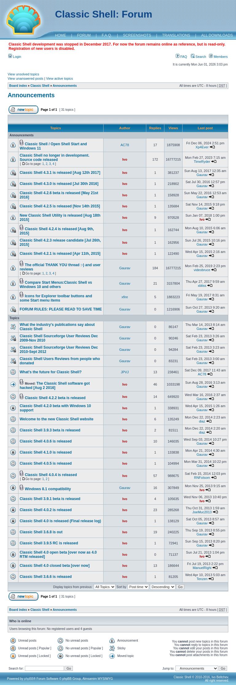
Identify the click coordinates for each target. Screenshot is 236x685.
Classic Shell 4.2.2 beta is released (55, 398)
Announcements (65, 85)
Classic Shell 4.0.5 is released (46, 463)
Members (218, 56)
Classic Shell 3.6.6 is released (46, 577)
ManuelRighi (202, 568)
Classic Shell (39, 85)
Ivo (124, 159)
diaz (202, 421)
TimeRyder (202, 161)
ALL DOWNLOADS (217, 35)
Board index (18, 85)
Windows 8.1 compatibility (48, 489)
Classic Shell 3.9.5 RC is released (49, 543)
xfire (125, 297)
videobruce (202, 270)
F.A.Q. (107, 35)
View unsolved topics (23, 74)
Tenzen (202, 579)
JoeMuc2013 (202, 512)
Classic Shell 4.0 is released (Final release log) (60, 521)
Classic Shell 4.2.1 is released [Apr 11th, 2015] (60, 253)
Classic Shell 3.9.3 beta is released (50, 430)
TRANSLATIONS (176, 35)
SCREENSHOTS (137, 35)
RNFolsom (202, 477)
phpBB (28, 678)
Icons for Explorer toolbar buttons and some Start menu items (56, 298)
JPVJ (125, 372)
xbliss (202, 285)
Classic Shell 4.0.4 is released (51, 475)
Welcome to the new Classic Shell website (56, 419)
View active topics (59, 78)
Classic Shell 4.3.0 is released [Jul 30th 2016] (59, 184)
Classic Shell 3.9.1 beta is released (50, 499)
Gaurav (201, 175)
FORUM (84, 35)
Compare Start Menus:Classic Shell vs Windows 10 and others (56, 284)
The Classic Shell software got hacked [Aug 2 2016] (55, 385)
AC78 (124, 145)
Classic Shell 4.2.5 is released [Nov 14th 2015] (60, 206)
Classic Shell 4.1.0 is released (46, 452)
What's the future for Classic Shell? (51, 372)
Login (14, 56)
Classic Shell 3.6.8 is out (41, 532)
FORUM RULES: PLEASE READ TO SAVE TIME (61, 309)
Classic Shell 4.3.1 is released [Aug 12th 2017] (60, 172)
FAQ (181, 56)
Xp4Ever (201, 147)
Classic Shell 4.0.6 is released (46, 441)
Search (198, 56)
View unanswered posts (25, 78)
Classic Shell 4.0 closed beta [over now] (54, 565)
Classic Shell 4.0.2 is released (46, 510)
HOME (60, 35)
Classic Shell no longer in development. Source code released (54, 157)
